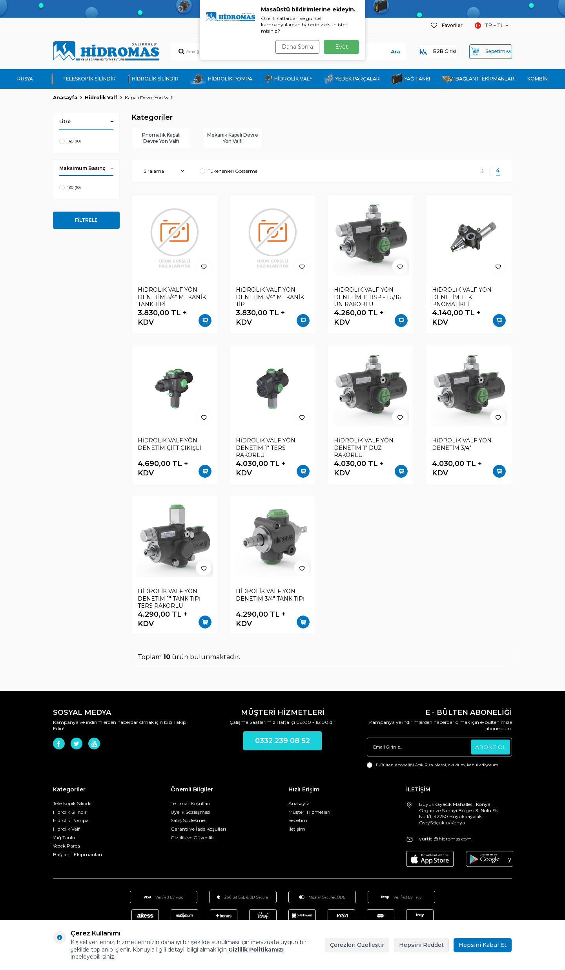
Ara (375, 51)
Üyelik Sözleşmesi (190, 813)
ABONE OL (490, 748)
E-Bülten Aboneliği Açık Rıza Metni (411, 766)
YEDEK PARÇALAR (352, 78)
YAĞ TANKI (411, 79)
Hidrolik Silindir (70, 813)
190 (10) (70, 187)
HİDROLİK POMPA (221, 78)
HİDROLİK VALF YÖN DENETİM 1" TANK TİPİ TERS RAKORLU (169, 600)
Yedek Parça (66, 847)
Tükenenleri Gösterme (228, 172)
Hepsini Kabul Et (483, 944)
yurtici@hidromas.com (445, 840)
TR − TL (489, 25)
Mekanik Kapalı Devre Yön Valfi (232, 138)
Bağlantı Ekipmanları (77, 856)
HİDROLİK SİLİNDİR (153, 79)
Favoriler (446, 25)
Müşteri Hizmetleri (309, 813)
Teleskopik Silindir (72, 805)
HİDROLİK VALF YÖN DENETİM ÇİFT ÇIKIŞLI (169, 445)
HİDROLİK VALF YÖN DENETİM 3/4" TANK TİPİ (270, 596)
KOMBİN (537, 79)
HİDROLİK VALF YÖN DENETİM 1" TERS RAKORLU (265, 449)
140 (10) (70, 141)
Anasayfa (65, 97)
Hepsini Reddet (421, 944)
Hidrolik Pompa (71, 822)
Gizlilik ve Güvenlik (192, 839)
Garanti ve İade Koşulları (198, 830)
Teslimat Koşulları (190, 805)
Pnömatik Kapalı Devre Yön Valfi (161, 138)
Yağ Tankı (64, 839)
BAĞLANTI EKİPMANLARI (479, 79)
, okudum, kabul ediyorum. (433, 766)
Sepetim (297, 822)
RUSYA (25, 79)
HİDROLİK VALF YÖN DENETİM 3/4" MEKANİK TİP (270, 298)
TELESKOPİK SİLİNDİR (80, 79)
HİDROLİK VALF (288, 79)
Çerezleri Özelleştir (357, 944)
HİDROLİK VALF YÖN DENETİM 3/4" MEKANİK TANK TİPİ (172, 298)
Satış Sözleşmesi (189, 822)
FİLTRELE (86, 220)
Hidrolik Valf (101, 97)
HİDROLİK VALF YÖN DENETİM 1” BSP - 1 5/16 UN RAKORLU (367, 298)
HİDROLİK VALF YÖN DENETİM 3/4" (462, 445)
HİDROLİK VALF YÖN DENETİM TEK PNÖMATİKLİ (462, 298)
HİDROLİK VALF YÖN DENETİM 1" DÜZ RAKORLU (364, 449)
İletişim (296, 830)
